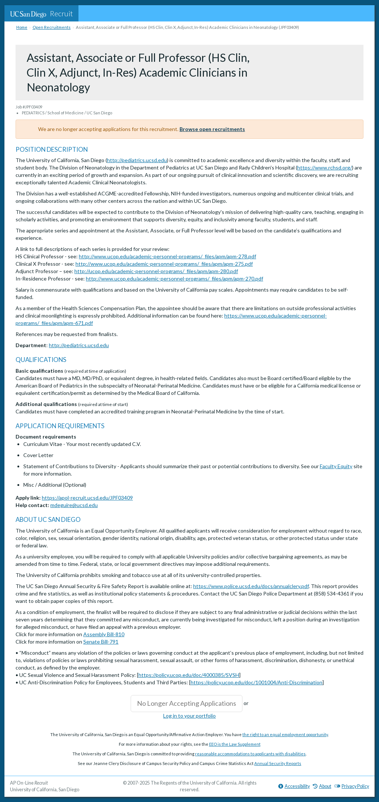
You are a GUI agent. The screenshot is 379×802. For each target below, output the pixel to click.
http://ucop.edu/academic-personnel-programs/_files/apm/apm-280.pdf (156, 271)
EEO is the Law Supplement (235, 744)
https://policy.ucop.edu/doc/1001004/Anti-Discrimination (256, 682)
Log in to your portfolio (189, 715)
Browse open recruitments (212, 129)
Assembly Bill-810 (103, 634)
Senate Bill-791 (100, 641)
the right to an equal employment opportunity (285, 734)
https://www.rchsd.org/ (324, 167)
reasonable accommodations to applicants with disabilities (250, 753)
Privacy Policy (351, 786)
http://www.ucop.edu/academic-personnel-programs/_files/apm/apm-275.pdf (164, 264)
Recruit (41, 13)
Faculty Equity (336, 466)
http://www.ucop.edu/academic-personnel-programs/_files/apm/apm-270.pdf (174, 278)
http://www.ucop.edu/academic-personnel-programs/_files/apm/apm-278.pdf (167, 256)
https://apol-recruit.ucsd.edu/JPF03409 (87, 497)
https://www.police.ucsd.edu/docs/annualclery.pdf (251, 586)
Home (21, 27)
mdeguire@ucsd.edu (74, 505)
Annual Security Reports (277, 763)
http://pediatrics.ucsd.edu (137, 160)
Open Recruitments (52, 27)
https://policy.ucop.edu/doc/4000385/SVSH (188, 675)
